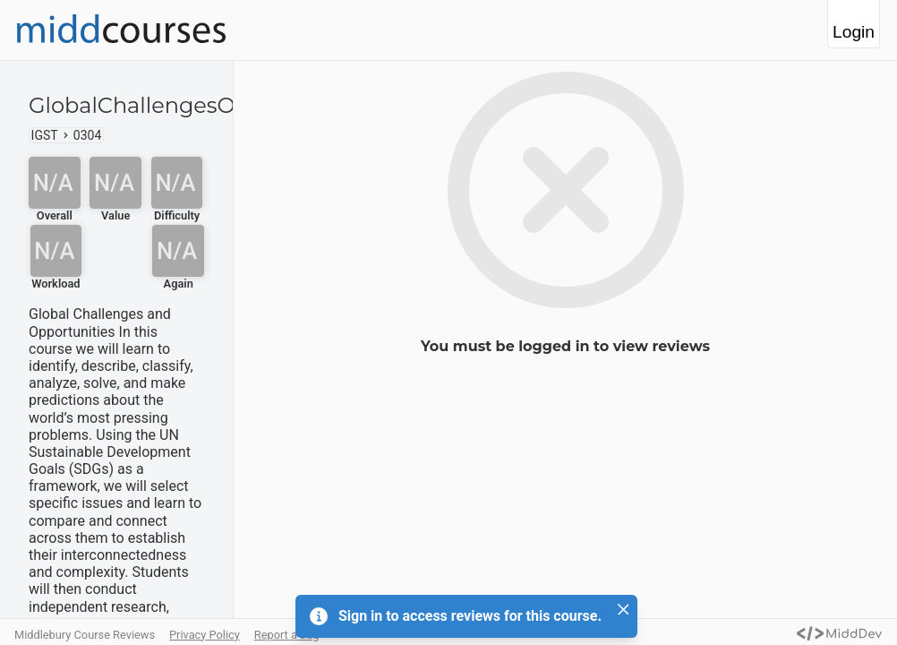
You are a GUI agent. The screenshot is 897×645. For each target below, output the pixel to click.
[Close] (623, 609)
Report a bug (287, 634)
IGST (44, 135)
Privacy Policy (204, 634)
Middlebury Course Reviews (84, 634)
